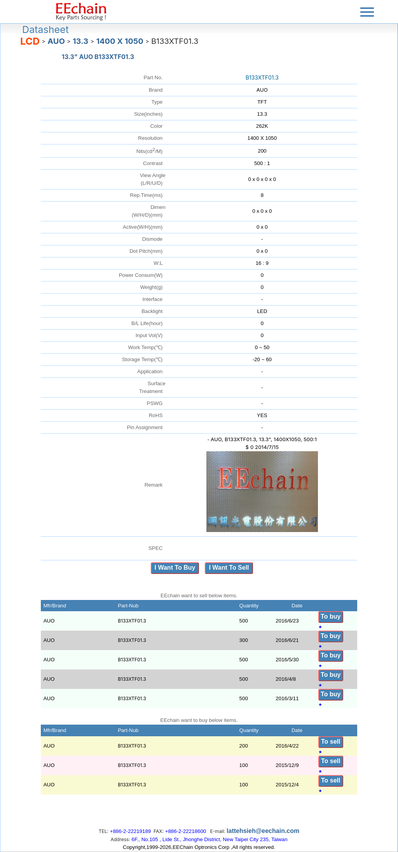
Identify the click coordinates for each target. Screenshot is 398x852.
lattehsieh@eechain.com (263, 831)
